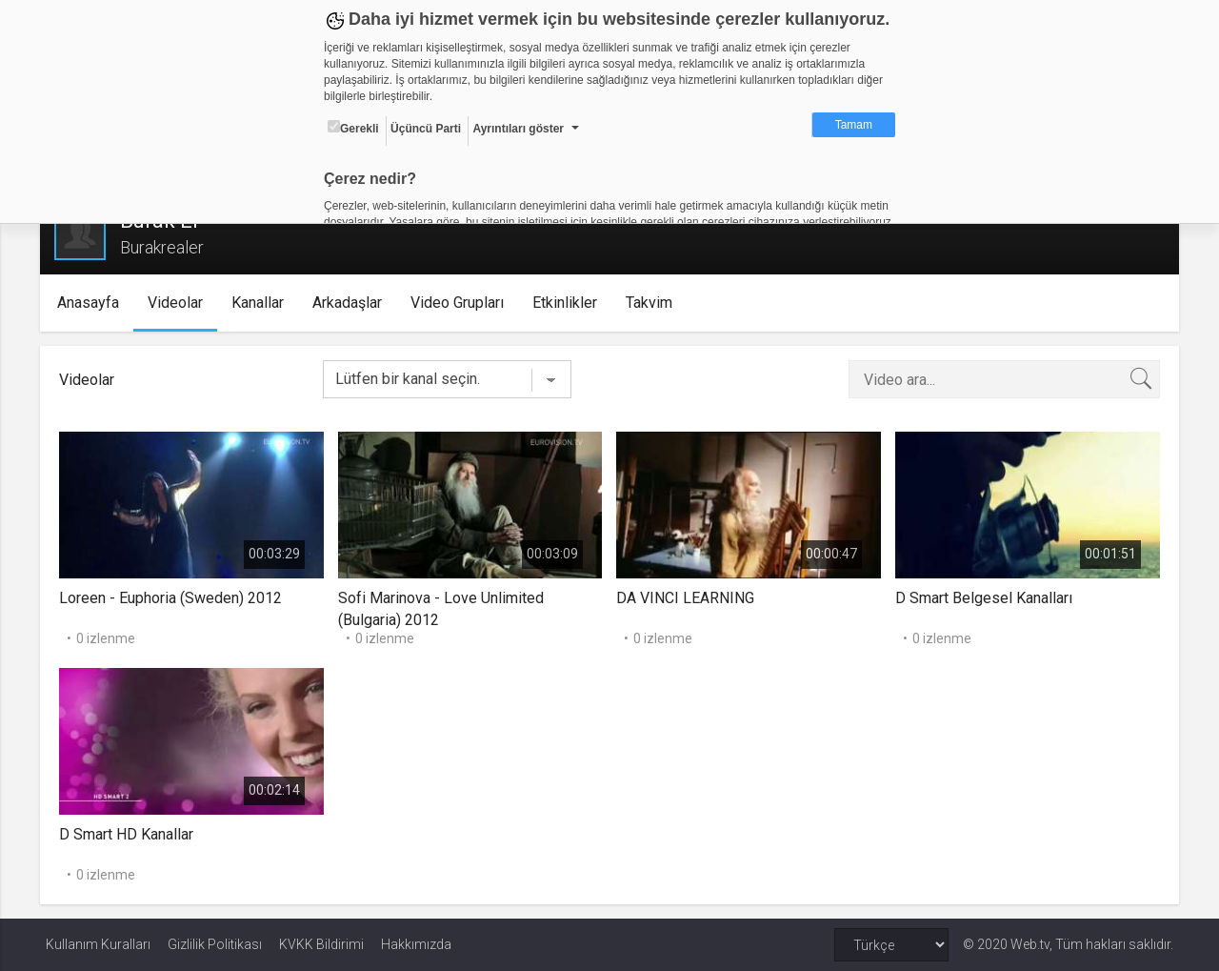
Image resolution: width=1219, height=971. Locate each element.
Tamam (853, 124)
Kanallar (262, 302)
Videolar (180, 302)
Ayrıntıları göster (518, 128)
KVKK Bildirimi (321, 944)
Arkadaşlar (352, 302)
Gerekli (353, 127)
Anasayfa (93, 302)
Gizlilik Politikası (215, 944)
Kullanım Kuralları (98, 944)
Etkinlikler (569, 302)
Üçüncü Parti (425, 128)
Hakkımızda (416, 944)
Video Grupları (462, 302)
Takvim (653, 302)
